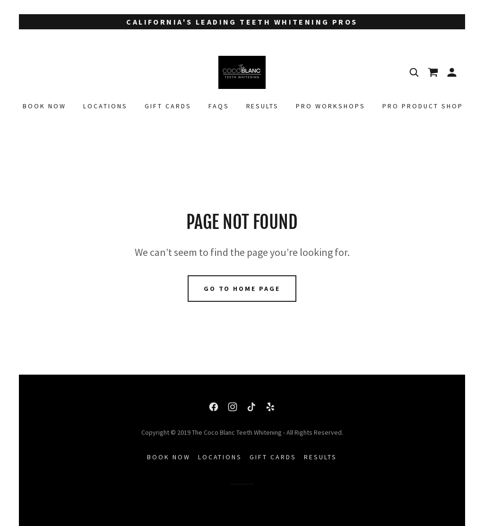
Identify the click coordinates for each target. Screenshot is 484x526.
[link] (242, 71)
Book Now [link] (44, 106)
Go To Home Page (242, 288)
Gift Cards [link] (168, 106)
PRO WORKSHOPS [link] (330, 106)
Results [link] (262, 106)
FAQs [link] (218, 106)
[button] (451, 72)
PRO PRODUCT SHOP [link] (422, 106)
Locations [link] (105, 106)
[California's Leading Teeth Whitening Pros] (242, 21)
